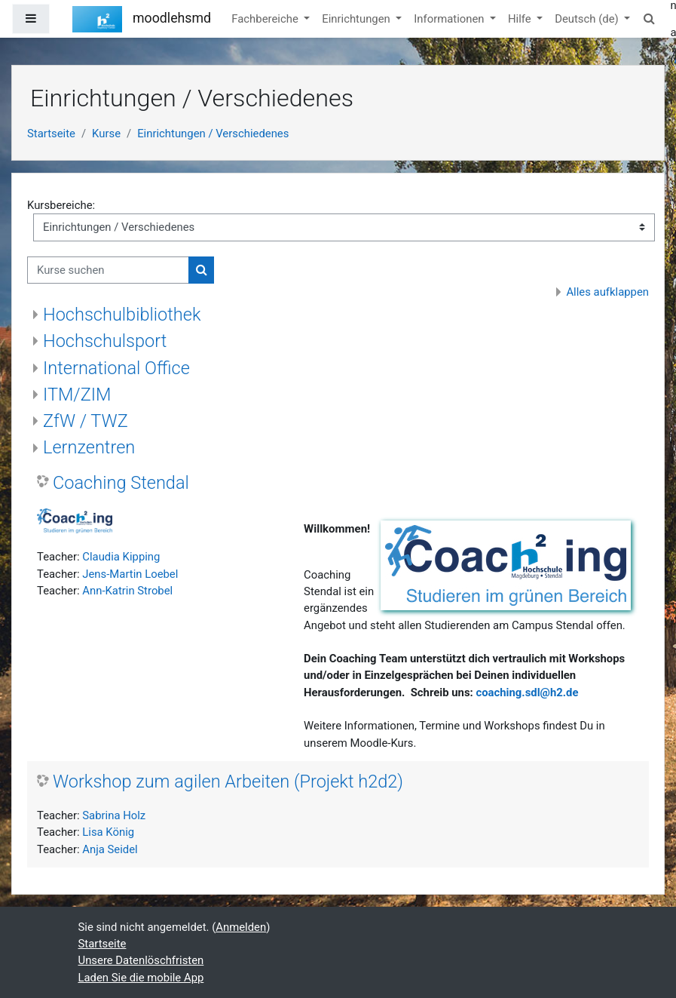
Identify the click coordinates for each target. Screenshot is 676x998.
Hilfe (521, 19)
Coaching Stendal (121, 482)
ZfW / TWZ (85, 420)
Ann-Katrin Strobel (127, 590)
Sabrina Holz (113, 815)
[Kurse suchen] (108, 270)
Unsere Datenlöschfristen (141, 960)
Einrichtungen (357, 19)
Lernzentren (89, 447)
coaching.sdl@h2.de (527, 692)
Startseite (51, 133)
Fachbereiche (266, 19)
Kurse (106, 133)
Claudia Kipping (121, 556)
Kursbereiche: (61, 205)
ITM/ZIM (77, 394)
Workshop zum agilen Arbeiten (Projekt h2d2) (228, 781)
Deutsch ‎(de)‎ (588, 19)
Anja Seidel (109, 849)
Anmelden (241, 927)
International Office (116, 368)
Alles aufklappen (607, 292)
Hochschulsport (105, 341)
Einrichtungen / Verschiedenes (213, 133)
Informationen (450, 19)
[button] (649, 18)
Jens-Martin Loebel (130, 574)
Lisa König (108, 832)
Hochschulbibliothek (121, 314)
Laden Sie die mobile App (141, 977)
